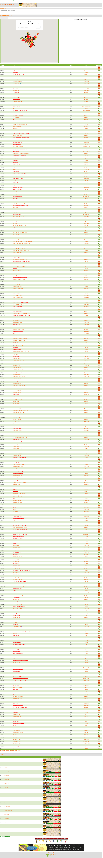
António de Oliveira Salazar (17, 135)
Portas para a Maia (16, 599)
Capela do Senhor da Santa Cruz (18, 216)
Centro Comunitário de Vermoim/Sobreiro (20, 232)
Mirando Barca (15, 433)
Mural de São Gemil (16, 484)
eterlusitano (7, 814)
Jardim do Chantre (16, 401)
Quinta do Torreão (16, 628)
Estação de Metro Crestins (17, 295)
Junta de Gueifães (16, 405)
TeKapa (86, 128)
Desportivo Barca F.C (16, 273)
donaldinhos (86, 95)
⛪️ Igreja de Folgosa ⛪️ (17, 68)
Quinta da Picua (15, 622)
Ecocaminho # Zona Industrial (18, 288)
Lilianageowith (86, 511)
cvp (86, 610)
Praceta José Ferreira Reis (17, 608)
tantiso (86, 721)
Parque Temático (15, 572)
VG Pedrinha (15, 734)
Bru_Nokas (86, 300)
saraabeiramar (86, 703)
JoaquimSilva (86, 358)
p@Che (86, 671)
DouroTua (86, 302)
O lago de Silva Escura (17, 500)
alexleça (86, 606)
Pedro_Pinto (7, 779)
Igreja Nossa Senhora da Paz (18, 383)
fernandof (86, 462)
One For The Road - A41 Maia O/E (19, 532)
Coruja (86, 221)
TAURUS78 (86, 171)
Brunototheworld (86, 291)
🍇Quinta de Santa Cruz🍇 (17, 626)
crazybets (86, 268)
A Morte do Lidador (16, 104)
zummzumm (86, 185)
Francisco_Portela (86, 739)
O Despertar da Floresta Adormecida (19, 493)
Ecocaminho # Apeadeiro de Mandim (19, 279)
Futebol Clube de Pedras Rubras (18, 329)
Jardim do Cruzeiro (16, 403)
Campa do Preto (15, 194)
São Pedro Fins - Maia (16, 662)
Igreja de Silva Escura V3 (17, 374)
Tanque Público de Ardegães (18, 696)
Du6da (86, 556)
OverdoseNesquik (86, 142)
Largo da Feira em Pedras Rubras (18, 412)
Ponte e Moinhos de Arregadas (18, 595)
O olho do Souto (15, 511)
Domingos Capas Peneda (17, 275)
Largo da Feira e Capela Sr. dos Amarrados (20, 410)
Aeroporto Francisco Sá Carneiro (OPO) (20, 124)
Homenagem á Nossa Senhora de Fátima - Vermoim (22, 351)
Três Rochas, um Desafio (17, 710)
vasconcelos (86, 173)
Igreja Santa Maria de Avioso (18, 390)
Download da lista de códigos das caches (10, 750)
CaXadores (86, 320)
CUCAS (6, 822)
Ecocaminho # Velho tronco (17, 286)
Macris (86, 714)
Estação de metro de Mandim (18, 297)
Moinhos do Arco (15, 451)
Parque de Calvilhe (16, 559)
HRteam (86, 77)
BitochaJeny (86, 396)
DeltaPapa (86, 131)
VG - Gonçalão (15, 728)
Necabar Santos (7, 806)
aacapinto (86, 144)
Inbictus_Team (86, 421)
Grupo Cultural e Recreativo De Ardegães (20, 338)
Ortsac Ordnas (86, 90)
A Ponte (14, 108)
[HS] (86, 272)
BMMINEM (86, 119)
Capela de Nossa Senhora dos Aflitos (19, 203)
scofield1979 (86, 273)
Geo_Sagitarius (86, 227)
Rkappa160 (86, 563)
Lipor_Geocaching (86, 85)
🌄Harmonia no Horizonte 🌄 (18, 345)
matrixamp (86, 74)
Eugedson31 (86, 160)
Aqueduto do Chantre (16, 140)
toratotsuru (86, 270)
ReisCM (86, 234)
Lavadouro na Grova (16, 421)
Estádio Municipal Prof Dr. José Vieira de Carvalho (21, 313)
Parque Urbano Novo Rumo (17, 579)
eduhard (86, 518)
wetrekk (86, 236)
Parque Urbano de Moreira (17, 574)
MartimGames (86, 275)
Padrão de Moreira (16, 545)
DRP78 (86, 149)
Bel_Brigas (86, 218)
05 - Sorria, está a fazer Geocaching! (19, 85)
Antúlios (86, 198)
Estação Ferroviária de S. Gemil (18, 309)
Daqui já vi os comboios (17, 270)
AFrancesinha (86, 104)
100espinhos (86, 687)
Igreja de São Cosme (16, 365)
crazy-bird (86, 590)
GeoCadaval (86, 484)
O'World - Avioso (15, 541)
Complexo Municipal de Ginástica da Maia (20, 259)
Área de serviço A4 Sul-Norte (18, 146)
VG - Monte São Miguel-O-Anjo (18, 732)
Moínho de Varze (16, 446)
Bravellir (86, 719)
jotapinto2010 (86, 88)
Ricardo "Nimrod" (86, 676)
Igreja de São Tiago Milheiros (18, 369)
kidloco (86, 746)
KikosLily (86, 264)
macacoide (86, 619)
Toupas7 (86, 487)
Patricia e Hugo (86, 592)
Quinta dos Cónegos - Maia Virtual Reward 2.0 (21, 629)
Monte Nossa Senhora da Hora (18, 466)
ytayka (86, 538)
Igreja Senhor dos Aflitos (17, 392)
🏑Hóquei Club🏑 (16, 354)
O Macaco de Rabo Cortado (17, 502)
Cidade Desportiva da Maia (17, 252)
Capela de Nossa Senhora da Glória (19, 200)
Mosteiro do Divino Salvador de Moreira (19, 482)
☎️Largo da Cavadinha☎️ (17, 81)
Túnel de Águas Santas (17, 716)
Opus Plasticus (86, 381)
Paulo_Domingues (86, 151)
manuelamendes (86, 196)
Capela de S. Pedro (16, 207)
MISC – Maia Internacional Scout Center (20, 437)
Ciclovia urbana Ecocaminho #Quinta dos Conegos (21, 243)
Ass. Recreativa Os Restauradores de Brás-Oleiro (21, 153)
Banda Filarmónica (16, 158)
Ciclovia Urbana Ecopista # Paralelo (19, 246)
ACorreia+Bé (86, 552)
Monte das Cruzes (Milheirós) (18, 453)
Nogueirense (15, 486)
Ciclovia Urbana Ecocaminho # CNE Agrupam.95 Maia (22, 241)
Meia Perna (15, 426)
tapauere (86, 189)
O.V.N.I (14, 520)
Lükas (86, 441)
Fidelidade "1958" (16, 320)
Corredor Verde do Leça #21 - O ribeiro (19, 264)
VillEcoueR (6, 787)
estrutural (86, 315)
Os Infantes (86, 372)
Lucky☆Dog (86, 108)
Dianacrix (86, 493)
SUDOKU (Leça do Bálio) (17, 692)
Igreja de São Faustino (17, 367)
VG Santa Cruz (15, 737)
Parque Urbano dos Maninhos (18, 577)
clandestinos (86, 255)
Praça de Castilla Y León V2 (17, 604)
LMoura (86, 347)
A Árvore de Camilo (16, 90)
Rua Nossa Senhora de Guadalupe (19, 646)
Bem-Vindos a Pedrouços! (17, 167)
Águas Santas (15, 128)
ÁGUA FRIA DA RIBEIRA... (17, 126)
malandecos (86, 428)
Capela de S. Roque (16, 209)
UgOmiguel (86, 79)
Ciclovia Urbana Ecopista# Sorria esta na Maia (21, 250)
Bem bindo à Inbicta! (16, 164)
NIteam (86, 336)
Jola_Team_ (86, 117)
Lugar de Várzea (15, 423)
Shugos (86, 457)
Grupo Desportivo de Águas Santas (19, 340)
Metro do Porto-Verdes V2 (17, 430)
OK (38, 27)
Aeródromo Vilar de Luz (17, 122)
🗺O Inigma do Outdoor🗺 (17, 496)
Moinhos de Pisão (16, 450)
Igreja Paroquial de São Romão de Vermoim (20, 387)
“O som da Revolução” (16, 77)
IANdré (86, 426)
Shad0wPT (86, 311)
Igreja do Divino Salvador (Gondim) (19, 376)
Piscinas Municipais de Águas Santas (19, 586)
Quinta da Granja (16, 619)
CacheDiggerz (86, 178)
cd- (86, 644)
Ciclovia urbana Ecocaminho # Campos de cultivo (21, 239)
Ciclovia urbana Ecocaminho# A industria (20, 245)
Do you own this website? (23, 27)
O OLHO (14, 509)
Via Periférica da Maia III (17, 743)
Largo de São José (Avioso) (17, 414)
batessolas (86, 92)
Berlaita (86, 543)
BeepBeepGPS (86, 646)
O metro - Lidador (16, 505)
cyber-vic (86, 459)
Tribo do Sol (86, 101)
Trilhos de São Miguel (16, 714)
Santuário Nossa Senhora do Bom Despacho (20, 656)
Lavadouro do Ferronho (17, 419)
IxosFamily (86, 205)
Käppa (86, 442)
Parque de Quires (16, 561)
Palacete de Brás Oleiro (17, 547)
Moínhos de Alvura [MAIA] (17, 448)
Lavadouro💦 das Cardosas (17, 417)
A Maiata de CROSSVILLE (17, 101)
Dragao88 (86, 662)
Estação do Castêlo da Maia (17, 304)
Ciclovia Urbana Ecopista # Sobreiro (19, 248)
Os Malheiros (7, 775)
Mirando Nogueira (16, 435)
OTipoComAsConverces (86, 106)
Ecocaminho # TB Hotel (17, 284)
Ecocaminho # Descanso (17, 281)
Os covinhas (86, 70)
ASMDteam (86, 674)
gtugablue (86, 642)
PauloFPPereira (86, 67)
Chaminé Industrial (16, 234)
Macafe (86, 477)
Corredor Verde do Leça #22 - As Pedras (20, 266)
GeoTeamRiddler (86, 667)
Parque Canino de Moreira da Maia (19, 550)
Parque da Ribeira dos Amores (18, 556)
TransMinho (86, 115)
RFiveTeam (86, 225)
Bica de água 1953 (16, 169)
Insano (86, 448)
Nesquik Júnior (86, 613)
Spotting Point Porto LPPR (17, 687)
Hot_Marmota (86, 333)
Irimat (86, 342)
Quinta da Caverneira (16, 617)
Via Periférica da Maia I (17, 739)
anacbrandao (86, 187)
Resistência (15, 633)
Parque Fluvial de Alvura (17, 568)
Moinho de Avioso (16, 444)
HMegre (86, 478)
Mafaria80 (86, 640)
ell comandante (10, 4)
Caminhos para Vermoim (17, 191)
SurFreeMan (86, 705)
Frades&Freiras (86, 439)
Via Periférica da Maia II (17, 741)
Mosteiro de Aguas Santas (17, 475)
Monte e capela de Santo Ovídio (18, 464)
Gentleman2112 (86, 94)
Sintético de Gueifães (16, 665)
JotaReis (86, 133)
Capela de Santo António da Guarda (19, 212)
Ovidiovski (6, 833)
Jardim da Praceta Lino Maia (18, 399)
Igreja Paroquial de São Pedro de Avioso (20, 385)
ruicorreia (86, 498)
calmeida (86, 689)
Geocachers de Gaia (86, 534)
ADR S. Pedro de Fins (16, 117)
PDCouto (86, 536)
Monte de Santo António (17, 455)
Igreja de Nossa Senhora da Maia (18, 360)
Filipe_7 (86, 327)
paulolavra (86, 318)
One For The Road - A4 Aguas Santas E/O (20, 527)
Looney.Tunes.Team (86, 110)
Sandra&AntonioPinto (86, 146)
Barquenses (7, 802)
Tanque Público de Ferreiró (17, 698)
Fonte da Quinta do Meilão (17, 322)
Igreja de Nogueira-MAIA (17, 358)
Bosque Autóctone (16, 176)
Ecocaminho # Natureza (17, 282)
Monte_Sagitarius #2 (16, 468)
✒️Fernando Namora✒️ (17, 83)
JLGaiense (86, 124)
